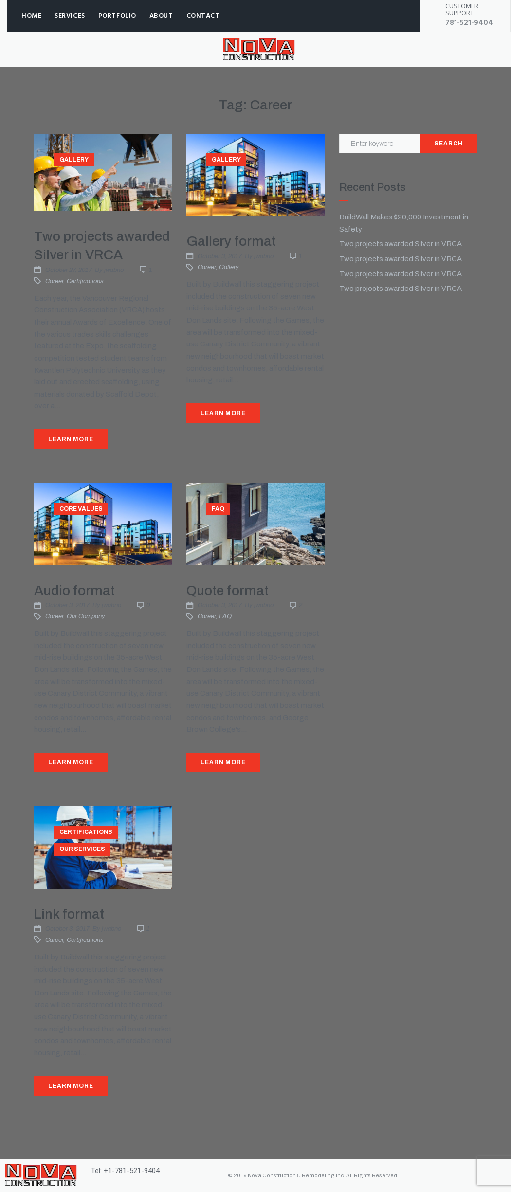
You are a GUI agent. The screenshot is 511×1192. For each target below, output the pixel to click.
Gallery (74, 159)
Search (448, 143)
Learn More (70, 439)
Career (54, 281)
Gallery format (231, 241)
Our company (86, 616)
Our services (82, 849)
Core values (81, 509)
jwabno (114, 270)
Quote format (227, 590)
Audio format (74, 590)
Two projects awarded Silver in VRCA (400, 244)
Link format (69, 913)
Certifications (85, 281)
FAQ (218, 509)
